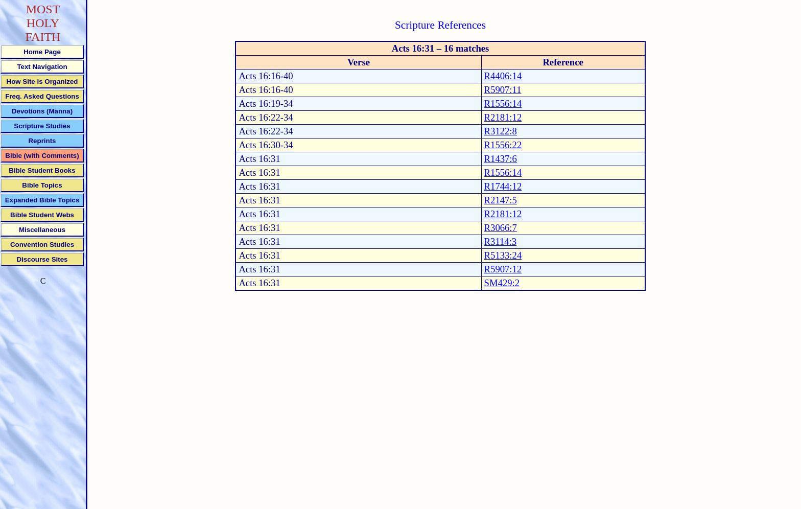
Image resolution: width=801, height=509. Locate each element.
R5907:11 (503, 89)
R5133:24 (503, 255)
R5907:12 (503, 269)
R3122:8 (500, 131)
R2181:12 (503, 117)
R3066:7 (500, 227)
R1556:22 (503, 145)
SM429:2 (502, 282)
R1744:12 (503, 186)
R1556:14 (503, 103)
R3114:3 (500, 241)
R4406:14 (503, 76)
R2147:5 (500, 200)
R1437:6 (500, 158)
